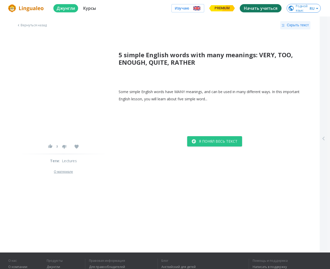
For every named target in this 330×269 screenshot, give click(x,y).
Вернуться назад (31, 25)
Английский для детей (178, 267)
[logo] (26, 8)
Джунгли (53, 267)
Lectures (69, 160)
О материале (63, 172)
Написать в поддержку (270, 267)
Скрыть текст (295, 25)
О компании (17, 267)
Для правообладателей (107, 267)
